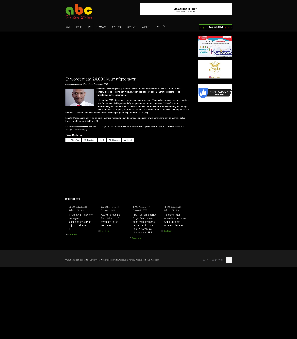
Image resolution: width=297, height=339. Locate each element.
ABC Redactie (77, 207)
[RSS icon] (222, 260)
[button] (164, 27)
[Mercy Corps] (215, 57)
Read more (72, 234)
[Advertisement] (128, 56)
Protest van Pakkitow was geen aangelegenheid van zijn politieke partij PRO (81, 221)
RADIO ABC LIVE (216, 27)
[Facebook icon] (207, 260)
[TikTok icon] (216, 260)
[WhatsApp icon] (204, 260)
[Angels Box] (215, 78)
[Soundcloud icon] (219, 260)
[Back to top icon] (229, 260)
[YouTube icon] (210, 260)
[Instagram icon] (213, 260)
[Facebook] (215, 101)
